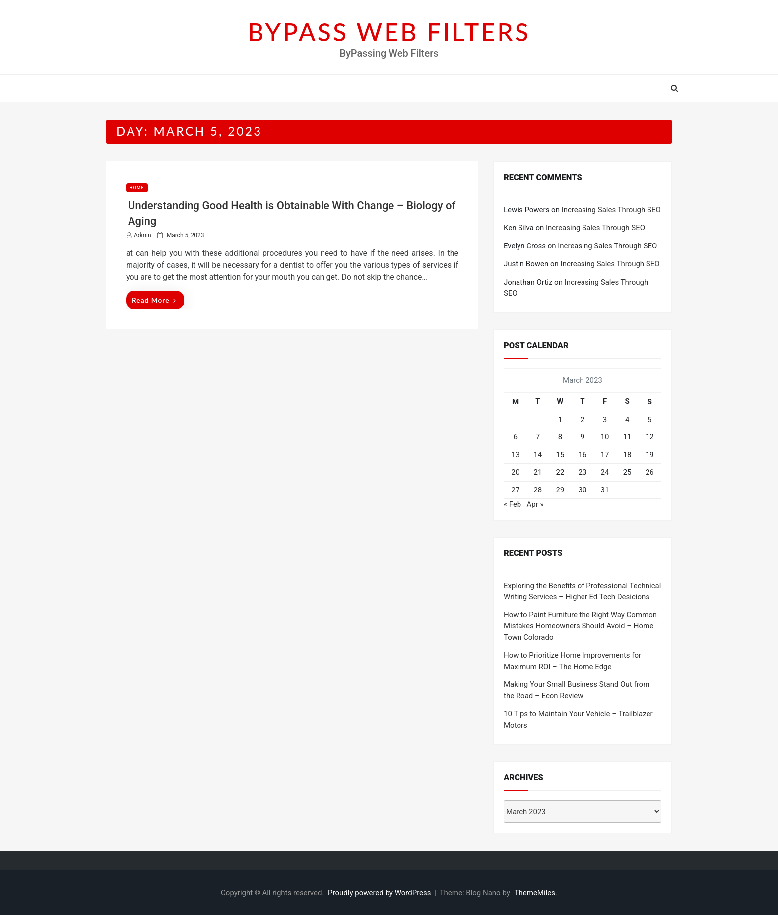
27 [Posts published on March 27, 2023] (515, 490)
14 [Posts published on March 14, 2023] (537, 454)
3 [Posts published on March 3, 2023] (605, 419)
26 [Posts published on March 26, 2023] (650, 472)
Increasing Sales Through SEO (611, 209)
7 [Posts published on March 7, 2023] (538, 436)
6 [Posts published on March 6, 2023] (515, 436)
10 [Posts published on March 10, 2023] (605, 436)
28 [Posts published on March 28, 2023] (537, 490)
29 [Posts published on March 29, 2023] (560, 490)
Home (137, 187)
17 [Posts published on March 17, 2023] (605, 454)
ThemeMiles (535, 892)
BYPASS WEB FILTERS (389, 32)
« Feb (512, 504)
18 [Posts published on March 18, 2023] (627, 454)
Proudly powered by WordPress (380, 892)
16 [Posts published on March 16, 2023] (583, 454)
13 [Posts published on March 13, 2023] (515, 454)
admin (142, 235)
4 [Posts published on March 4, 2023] (627, 419)
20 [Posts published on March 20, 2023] (515, 472)
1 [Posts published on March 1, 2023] (560, 419)
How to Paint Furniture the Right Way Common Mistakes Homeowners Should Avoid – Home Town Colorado (580, 626)
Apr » (534, 504)
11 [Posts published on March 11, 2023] (627, 436)
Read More (154, 300)
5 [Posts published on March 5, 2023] (649, 419)
